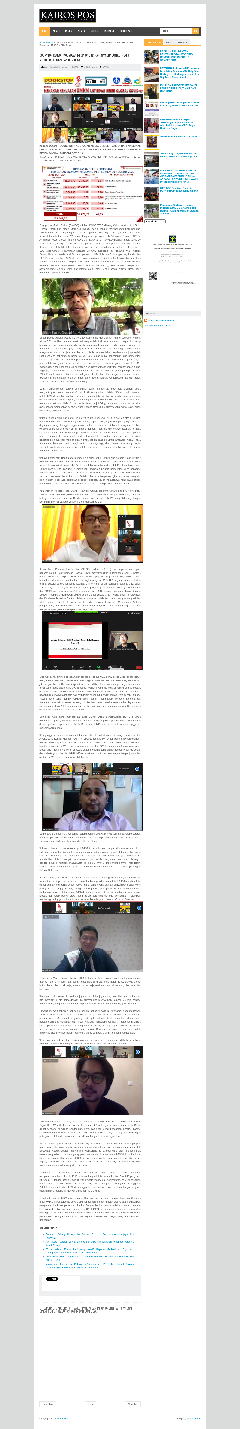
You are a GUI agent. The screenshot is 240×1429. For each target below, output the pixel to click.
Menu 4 (81, 31)
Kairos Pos (62, 1418)
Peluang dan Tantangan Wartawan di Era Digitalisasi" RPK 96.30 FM (180, 104)
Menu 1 (56, 31)
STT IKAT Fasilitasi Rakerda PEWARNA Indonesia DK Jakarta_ (179, 189)
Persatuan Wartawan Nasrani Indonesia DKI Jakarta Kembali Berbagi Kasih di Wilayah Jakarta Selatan (179, 209)
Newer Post (47, 1404)
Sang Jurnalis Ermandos (162, 320)
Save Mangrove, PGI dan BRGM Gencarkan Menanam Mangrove (178, 155)
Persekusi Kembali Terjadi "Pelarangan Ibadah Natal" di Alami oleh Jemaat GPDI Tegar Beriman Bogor (177, 124)
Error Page (109, 31)
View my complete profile (157, 325)
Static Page (126, 31)
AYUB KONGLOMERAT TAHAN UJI (180, 136)
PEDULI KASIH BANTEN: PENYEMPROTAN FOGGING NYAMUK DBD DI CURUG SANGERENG (176, 56)
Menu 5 (94, 31)
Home (44, 31)
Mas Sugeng (194, 1418)
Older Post (133, 1404)
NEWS (105, 67)
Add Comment (90, 67)
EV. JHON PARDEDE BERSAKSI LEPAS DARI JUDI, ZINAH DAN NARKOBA (178, 88)
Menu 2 (68, 31)
